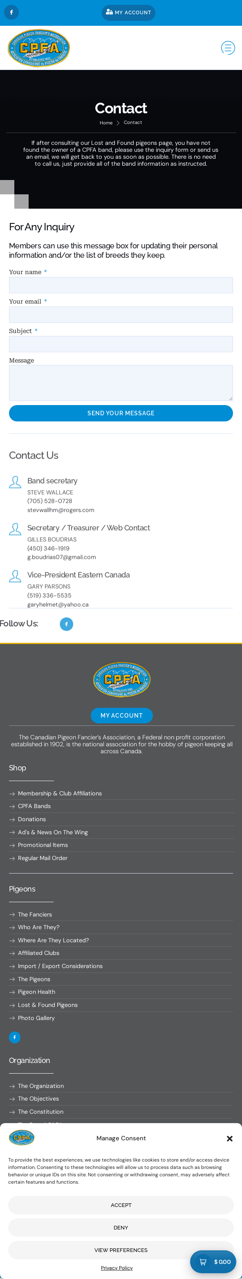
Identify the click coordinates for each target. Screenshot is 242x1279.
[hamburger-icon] (226, 48)
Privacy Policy (117, 1268)
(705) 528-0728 (49, 516)
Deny (121, 1228)
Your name (26, 272)
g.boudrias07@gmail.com (61, 572)
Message (21, 360)
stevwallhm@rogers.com (61, 525)
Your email (26, 301)
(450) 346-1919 (48, 563)
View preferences (121, 1250)
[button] (230, 1139)
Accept (121, 1205)
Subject (21, 331)
